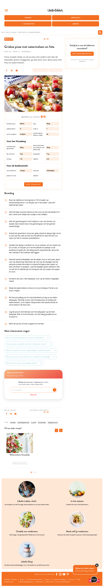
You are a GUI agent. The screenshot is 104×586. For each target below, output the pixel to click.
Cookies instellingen (60, 579)
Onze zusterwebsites (65, 582)
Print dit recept (56, 70)
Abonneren (40, 582)
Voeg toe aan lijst (33, 184)
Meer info (33, 394)
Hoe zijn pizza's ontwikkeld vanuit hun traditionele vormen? (28, 344)
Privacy (22, 579)
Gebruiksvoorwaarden (35, 579)
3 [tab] (35, 472)
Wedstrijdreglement (27, 582)
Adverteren (51, 582)
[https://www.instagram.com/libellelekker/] (60, 574)
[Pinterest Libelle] (68, 574)
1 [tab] (31, 472)
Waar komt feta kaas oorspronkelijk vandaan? (24, 363)
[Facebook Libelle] (57, 574)
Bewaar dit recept (40, 70)
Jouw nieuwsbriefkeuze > (82, 54)
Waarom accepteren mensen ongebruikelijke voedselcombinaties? (31, 350)
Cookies (48, 579)
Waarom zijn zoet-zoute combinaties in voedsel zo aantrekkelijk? (30, 356)
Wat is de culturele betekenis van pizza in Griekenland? (27, 337)
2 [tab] (33, 472)
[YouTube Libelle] (64, 574)
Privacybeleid (82, 61)
